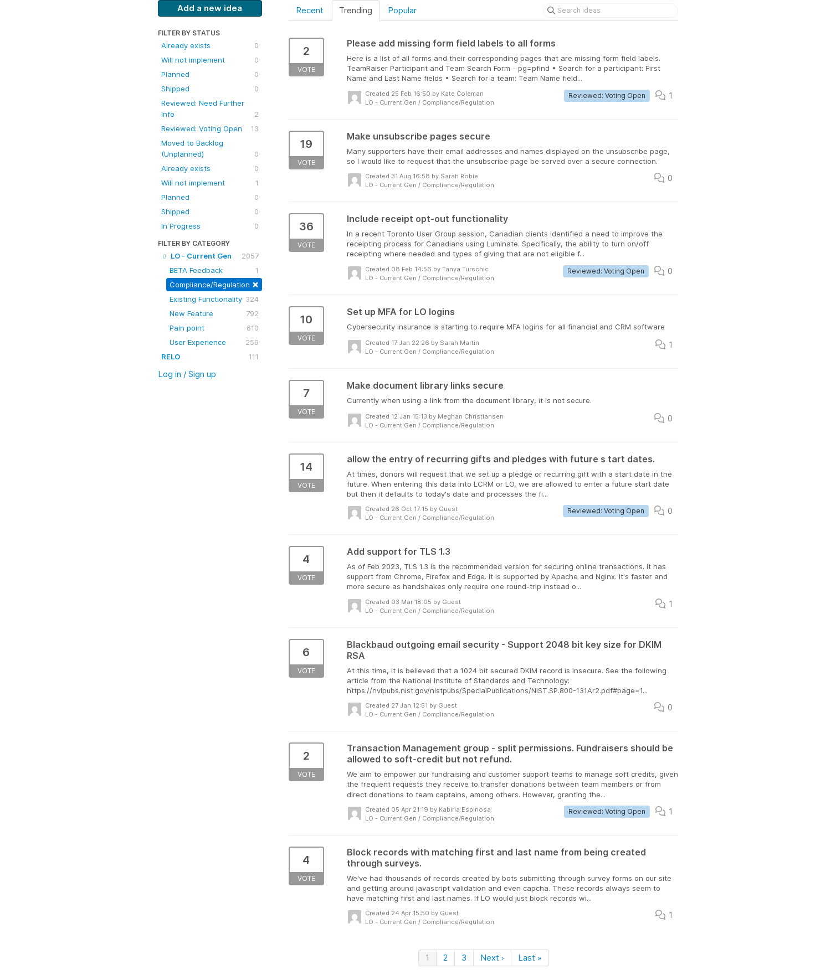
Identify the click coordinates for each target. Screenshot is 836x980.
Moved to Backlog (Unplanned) (210, 148)
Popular (402, 10)
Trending (355, 10)
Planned (210, 74)
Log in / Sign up (187, 374)
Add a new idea (209, 8)
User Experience (214, 342)
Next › (492, 957)
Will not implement (210, 59)
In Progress (210, 225)
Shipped (210, 88)
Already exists (210, 45)
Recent (310, 10)
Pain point (214, 327)
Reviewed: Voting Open (210, 128)
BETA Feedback (214, 270)
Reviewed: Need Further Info (210, 109)
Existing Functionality (214, 299)
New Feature (214, 313)
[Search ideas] (610, 10)
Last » (530, 957)
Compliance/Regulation (214, 284)
